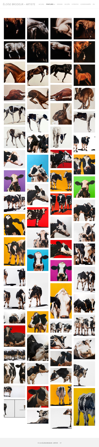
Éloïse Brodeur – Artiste (19, 4)
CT (60, 443)
